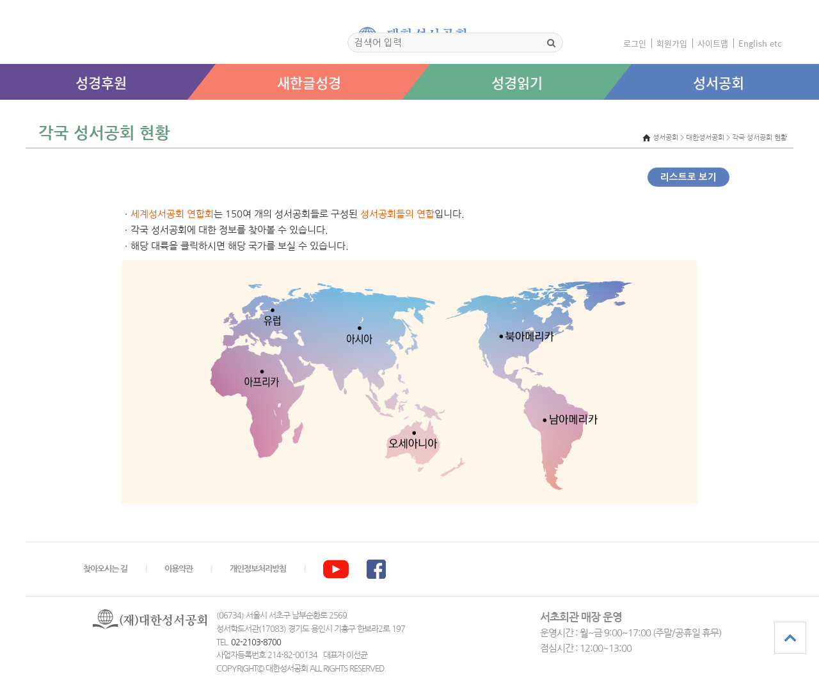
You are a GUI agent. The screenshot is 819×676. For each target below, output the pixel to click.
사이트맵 (712, 43)
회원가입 (671, 43)
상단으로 (790, 638)
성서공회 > (668, 137)
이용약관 (178, 569)
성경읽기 (517, 82)
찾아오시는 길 (105, 569)
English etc (760, 43)
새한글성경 (309, 82)
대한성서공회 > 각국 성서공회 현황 (736, 137)
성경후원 (101, 82)
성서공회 (718, 82)
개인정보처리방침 (258, 569)
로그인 (634, 43)
